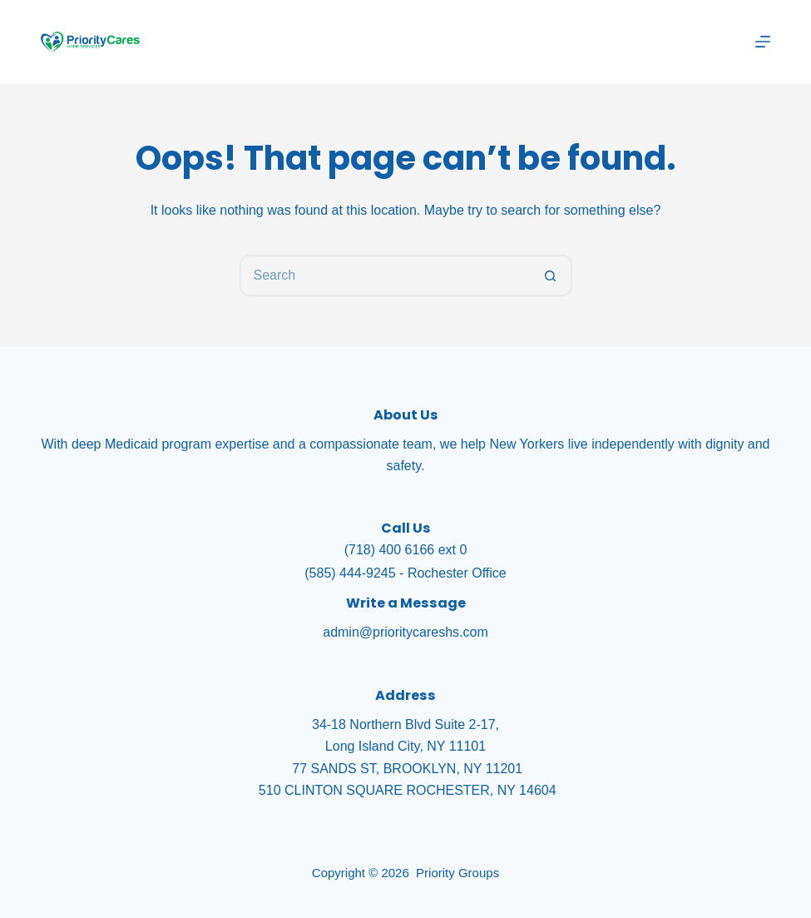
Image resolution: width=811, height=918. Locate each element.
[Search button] (551, 275)
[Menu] (762, 41)
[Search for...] (385, 275)
